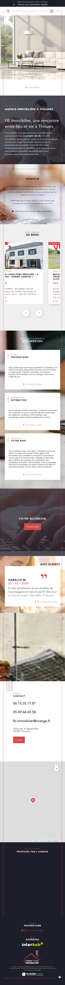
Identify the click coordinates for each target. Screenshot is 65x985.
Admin (46, 968)
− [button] (56, 769)
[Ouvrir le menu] (51, 11)
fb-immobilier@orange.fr (31, 727)
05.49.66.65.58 (24, 718)
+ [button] (56, 765)
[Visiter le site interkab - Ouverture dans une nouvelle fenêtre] (32, 944)
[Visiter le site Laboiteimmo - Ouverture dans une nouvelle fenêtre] (32, 977)
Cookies (38, 970)
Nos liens (52, 968)
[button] (39, 319)
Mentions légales (36, 968)
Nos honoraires (14, 968)
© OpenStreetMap (45, 841)
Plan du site (25, 968)
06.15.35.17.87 (24, 709)
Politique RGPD (29, 970)
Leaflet (36, 841)
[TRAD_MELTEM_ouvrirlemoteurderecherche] (8, 11)
